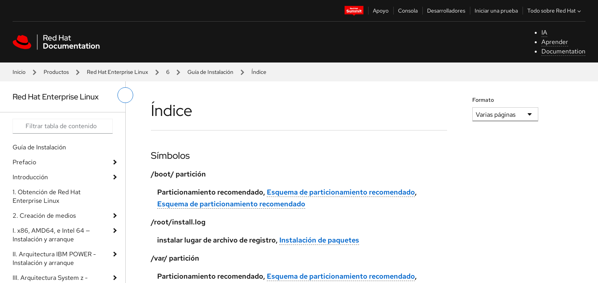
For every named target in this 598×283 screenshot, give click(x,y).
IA (544, 32)
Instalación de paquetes (319, 239)
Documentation (563, 51)
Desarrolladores (446, 10)
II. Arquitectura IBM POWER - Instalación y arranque (54, 258)
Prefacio (24, 162)
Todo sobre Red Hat (555, 10)
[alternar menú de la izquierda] (125, 95)
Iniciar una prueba (496, 10)
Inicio (19, 71)
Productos (56, 71)
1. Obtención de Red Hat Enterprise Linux (47, 196)
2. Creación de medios (44, 215)
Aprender (554, 42)
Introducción (30, 177)
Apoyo (381, 10)
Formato (483, 99)
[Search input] (63, 126)
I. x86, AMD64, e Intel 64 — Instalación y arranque (51, 234)
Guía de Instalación (210, 71)
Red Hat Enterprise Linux (117, 71)
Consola (408, 10)
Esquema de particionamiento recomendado (341, 192)
